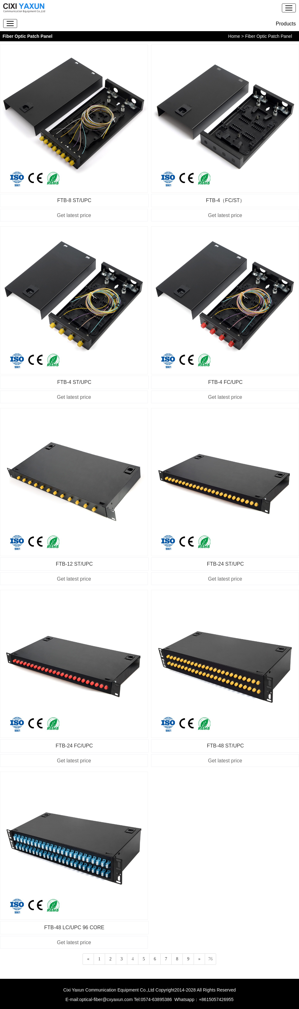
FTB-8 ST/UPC (74, 200)
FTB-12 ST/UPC (74, 564)
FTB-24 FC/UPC (74, 745)
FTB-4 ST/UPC (74, 382)
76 (210, 959)
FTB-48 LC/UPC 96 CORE (74, 927)
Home (234, 36)
